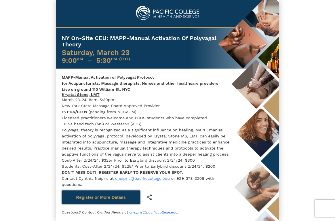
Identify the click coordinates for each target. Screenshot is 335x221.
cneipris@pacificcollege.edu (142, 178)
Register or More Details (101, 197)
